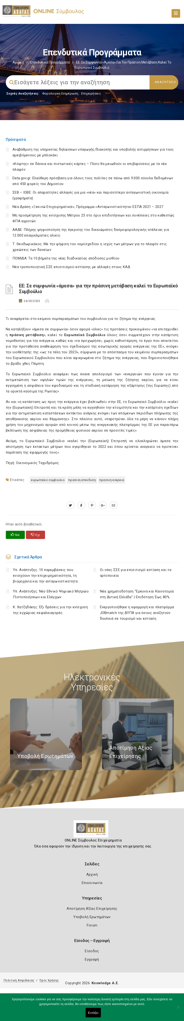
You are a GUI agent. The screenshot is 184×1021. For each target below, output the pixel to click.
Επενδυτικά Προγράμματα (50, 62)
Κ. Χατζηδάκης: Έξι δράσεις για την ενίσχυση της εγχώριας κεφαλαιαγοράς (50, 610)
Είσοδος (92, 951)
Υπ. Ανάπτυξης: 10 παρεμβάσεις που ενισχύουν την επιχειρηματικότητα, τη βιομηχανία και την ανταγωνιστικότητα (45, 575)
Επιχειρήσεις (91, 93)
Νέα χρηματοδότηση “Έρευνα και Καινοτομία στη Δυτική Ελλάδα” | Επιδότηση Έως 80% (137, 594)
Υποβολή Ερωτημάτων (91, 917)
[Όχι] (178, 1009)
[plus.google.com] (103, 505)
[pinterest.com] (92, 505)
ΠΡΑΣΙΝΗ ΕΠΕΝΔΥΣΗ (82, 480)
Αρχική (18, 62)
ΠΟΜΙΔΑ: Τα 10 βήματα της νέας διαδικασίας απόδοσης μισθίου (65, 258)
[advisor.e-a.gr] (113, 505)
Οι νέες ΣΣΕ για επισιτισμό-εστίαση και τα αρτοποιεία (135, 573)
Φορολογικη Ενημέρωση (60, 93)
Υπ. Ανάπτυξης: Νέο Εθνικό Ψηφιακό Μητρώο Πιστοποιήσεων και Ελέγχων (51, 594)
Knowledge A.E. (105, 983)
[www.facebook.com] (81, 505)
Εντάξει (93, 1013)
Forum (92, 925)
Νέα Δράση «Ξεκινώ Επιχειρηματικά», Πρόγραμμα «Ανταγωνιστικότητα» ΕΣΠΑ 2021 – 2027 (87, 207)
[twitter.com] (70, 505)
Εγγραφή (92, 959)
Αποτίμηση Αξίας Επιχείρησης (92, 908)
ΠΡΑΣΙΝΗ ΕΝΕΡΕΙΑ (111, 480)
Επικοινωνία (92, 883)
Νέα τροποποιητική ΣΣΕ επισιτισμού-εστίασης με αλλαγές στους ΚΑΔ (71, 267)
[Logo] (92, 831)
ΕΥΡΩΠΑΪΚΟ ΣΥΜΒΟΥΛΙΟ (48, 480)
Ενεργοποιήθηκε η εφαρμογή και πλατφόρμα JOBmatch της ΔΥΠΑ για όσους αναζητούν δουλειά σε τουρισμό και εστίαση (137, 613)
